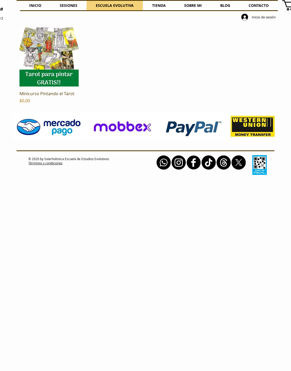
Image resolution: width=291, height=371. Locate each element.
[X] (239, 162)
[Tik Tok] (209, 162)
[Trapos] (224, 162)
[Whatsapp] (164, 162)
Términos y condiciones (45, 163)
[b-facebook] (194, 162)
